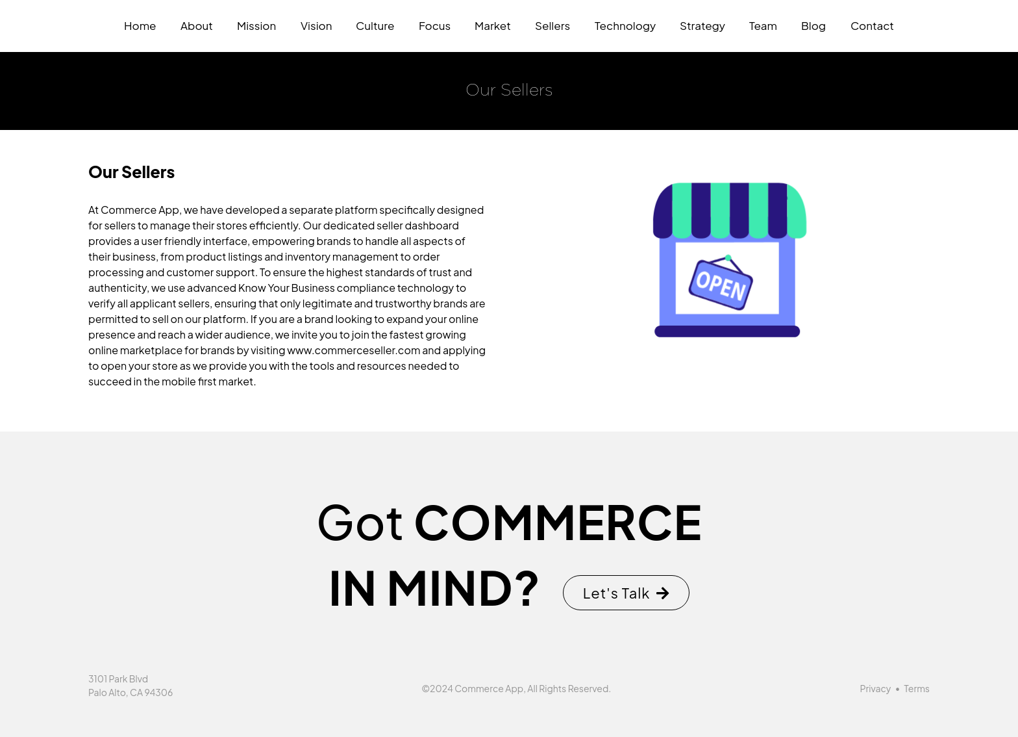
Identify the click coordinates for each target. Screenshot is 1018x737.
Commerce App (488, 688)
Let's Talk (626, 593)
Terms (917, 688)
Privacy (875, 688)
